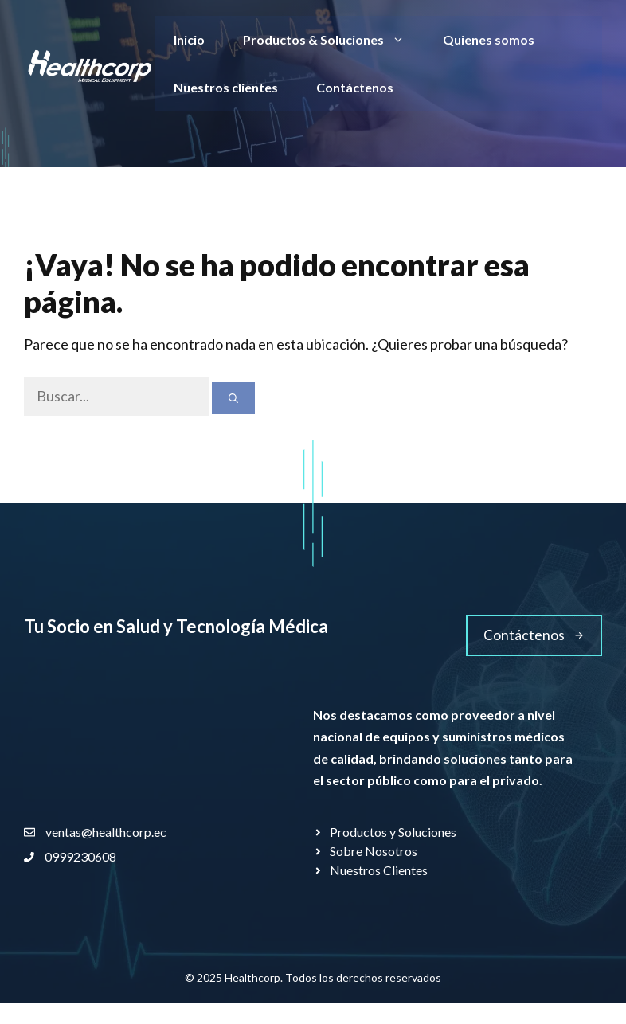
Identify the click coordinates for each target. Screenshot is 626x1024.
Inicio (189, 39)
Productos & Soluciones (333, 40)
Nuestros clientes (226, 87)
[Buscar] (233, 398)
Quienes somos (488, 39)
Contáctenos (354, 87)
